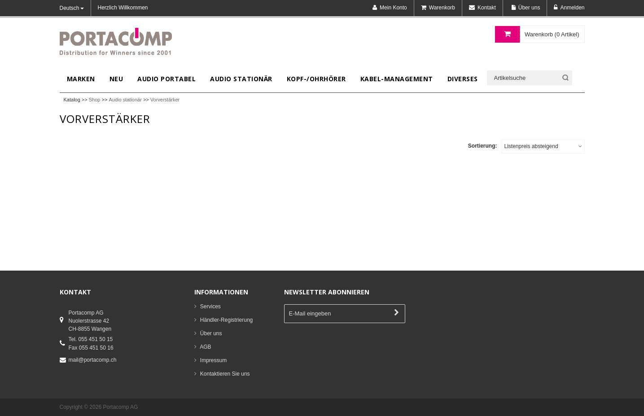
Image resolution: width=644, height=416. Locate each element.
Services (210, 306)
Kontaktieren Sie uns (225, 374)
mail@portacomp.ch (93, 360)
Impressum (213, 360)
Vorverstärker (165, 99)
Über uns (211, 333)
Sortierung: (482, 146)
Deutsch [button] (72, 8)
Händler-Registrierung (226, 320)
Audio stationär (125, 99)
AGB (205, 347)
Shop (95, 99)
